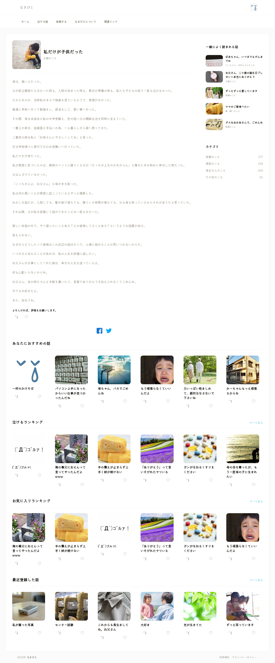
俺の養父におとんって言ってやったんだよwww (70, 472)
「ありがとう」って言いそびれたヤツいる (156, 469)
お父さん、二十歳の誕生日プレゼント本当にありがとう (244, 75)
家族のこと (213, 163)
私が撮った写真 (23, 624)
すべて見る (256, 423)
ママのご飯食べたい (237, 107)
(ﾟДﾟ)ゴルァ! (21, 467)
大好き (145, 624)
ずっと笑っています (240, 624)
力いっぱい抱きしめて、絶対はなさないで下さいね (199, 393)
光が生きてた (193, 624)
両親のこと (213, 157)
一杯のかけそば (23, 388)
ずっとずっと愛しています (241, 91)
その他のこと (214, 177)
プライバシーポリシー (244, 657)
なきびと (32, 657)
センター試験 (64, 624)
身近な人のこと (216, 170)
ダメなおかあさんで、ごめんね (244, 122)
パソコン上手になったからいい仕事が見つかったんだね (70, 393)
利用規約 (224, 657)
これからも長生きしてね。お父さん (113, 627)
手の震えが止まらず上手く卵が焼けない (113, 469)
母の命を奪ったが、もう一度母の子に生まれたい (241, 472)
